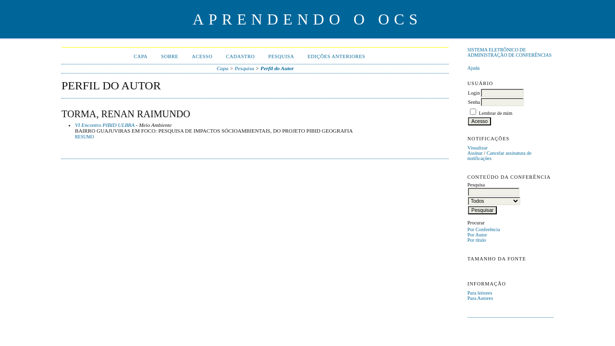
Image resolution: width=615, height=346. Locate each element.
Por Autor (477, 234)
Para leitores (479, 293)
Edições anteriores (336, 56)
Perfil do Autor (277, 68)
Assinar (475, 153)
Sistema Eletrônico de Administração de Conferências (509, 52)
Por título (476, 240)
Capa (141, 56)
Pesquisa (281, 56)
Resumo (84, 137)
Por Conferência (483, 229)
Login (474, 93)
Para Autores (480, 298)
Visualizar (477, 147)
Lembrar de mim (495, 113)
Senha (474, 102)
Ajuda (473, 68)
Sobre (169, 56)
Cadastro (240, 56)
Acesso (202, 56)
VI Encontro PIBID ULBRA (105, 125)
